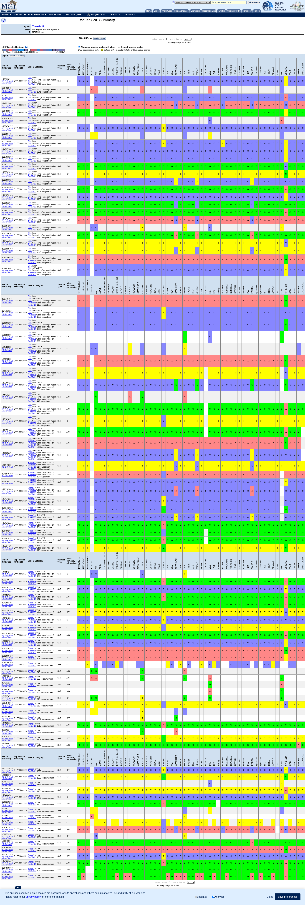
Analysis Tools (96, 14)
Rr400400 (32, 431)
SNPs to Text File (16, 56)
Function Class (99, 38)
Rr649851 (32, 260)
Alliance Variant (7, 83)
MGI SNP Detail (7, 81)
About (3, 11)
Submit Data (55, 14)
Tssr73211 (32, 447)
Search (5, 14)
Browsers (130, 14)
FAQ (14, 11)
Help (9, 11)
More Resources (36, 14)
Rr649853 (32, 492)
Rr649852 (32, 433)
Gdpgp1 (31, 488)
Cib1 (30, 78)
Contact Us (115, 14)
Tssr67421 (38, 26)
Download (18, 14)
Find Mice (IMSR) (74, 14)
